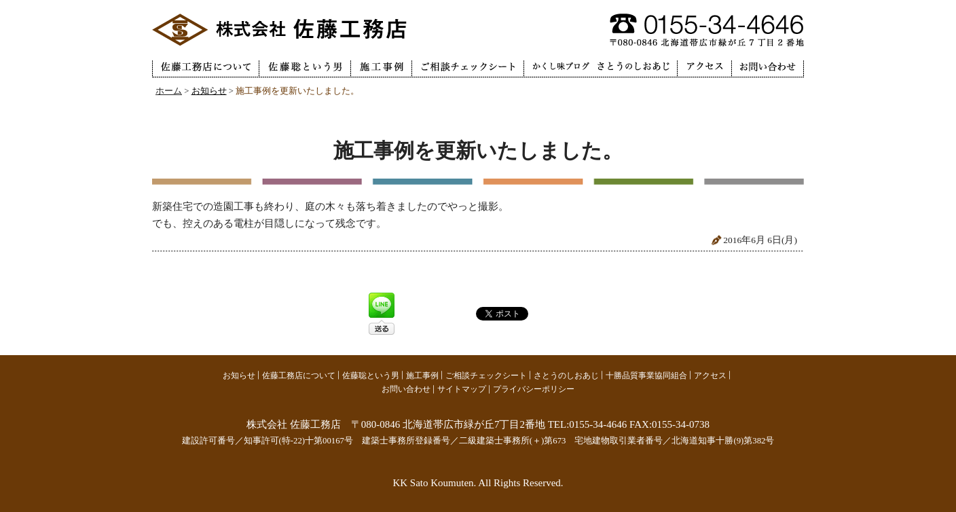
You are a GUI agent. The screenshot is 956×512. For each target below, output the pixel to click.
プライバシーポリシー (533, 389)
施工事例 (422, 375)
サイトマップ (461, 389)
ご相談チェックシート (486, 375)
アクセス (710, 375)
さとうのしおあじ (566, 375)
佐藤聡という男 (370, 375)
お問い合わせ (406, 389)
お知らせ (209, 91)
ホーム (168, 91)
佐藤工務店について (298, 375)
